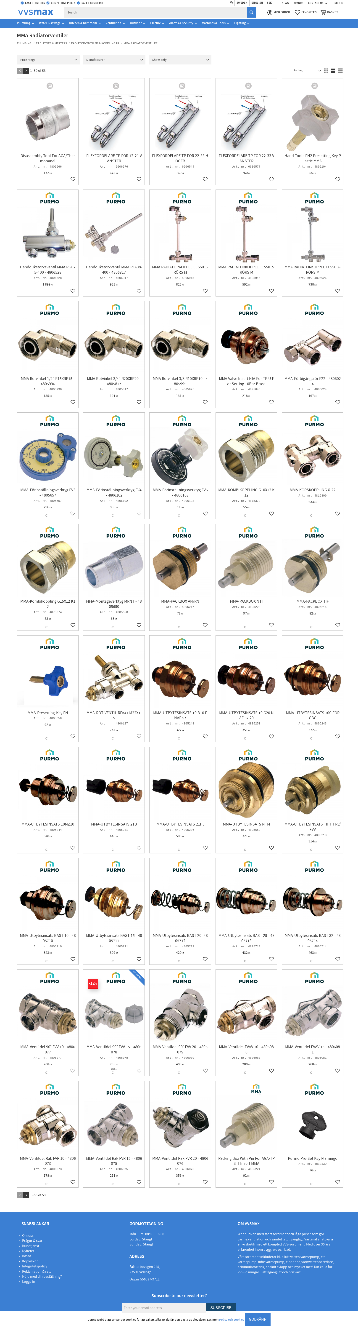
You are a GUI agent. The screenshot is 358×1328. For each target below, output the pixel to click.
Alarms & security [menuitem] (181, 24)
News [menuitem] (285, 3)
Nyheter (28, 1251)
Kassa (26, 1256)
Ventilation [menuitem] (113, 24)
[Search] (250, 13)
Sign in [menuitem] (338, 3)
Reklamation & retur (37, 1271)
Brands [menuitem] (298, 3)
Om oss (28, 1235)
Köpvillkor (30, 1261)
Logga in (28, 1281)
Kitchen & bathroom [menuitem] (83, 24)
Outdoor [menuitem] (136, 24)
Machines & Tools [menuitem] (214, 24)
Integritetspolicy (34, 1266)
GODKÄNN (258, 1319)
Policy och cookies (231, 1320)
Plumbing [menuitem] (23, 24)
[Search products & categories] (157, 13)
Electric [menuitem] (155, 24)
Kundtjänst (30, 1246)
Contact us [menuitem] (316, 3)
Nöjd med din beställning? (42, 1276)
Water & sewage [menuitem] (50, 24)
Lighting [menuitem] (240, 24)
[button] (304, 13)
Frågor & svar (32, 1240)
